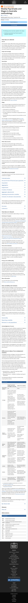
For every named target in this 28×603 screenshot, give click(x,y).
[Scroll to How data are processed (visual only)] (15, 172)
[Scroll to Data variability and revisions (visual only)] (18, 285)
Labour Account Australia (6, 235)
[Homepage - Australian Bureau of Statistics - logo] (14, 2)
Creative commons (14, 593)
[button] (3, 2)
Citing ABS (14, 572)
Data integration (14, 561)
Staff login (14, 601)
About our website (14, 568)
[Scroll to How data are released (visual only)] (14, 212)
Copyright (14, 595)
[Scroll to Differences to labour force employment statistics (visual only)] (7, 352)
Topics (14, 553)
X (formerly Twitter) (14, 587)
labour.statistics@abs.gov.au (9, 281)
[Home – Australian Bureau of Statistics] (14, 545)
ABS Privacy (14, 276)
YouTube (14, 590)
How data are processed (13, 168)
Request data (14, 562)
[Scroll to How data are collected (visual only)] (15, 39)
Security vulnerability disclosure (14, 577)
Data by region (14, 555)
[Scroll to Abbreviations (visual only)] (10, 513)
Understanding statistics (14, 564)
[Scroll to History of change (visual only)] (12, 497)
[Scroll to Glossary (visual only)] (7, 507)
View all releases (13, 22)
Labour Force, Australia (8, 237)
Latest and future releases (14, 552)
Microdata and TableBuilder (14, 558)
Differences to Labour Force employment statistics (12, 238)
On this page (14, 25)
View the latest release (9, 6)
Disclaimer (14, 596)
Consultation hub (14, 574)
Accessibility (14, 599)
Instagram (14, 586)
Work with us (14, 569)
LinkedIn (14, 589)
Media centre (14, 571)
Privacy (14, 598)
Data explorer (14, 559)
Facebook (14, 584)
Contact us (14, 575)
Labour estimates (13, 100)
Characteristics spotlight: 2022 (8, 484)
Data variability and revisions (12, 243)
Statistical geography (14, 556)
